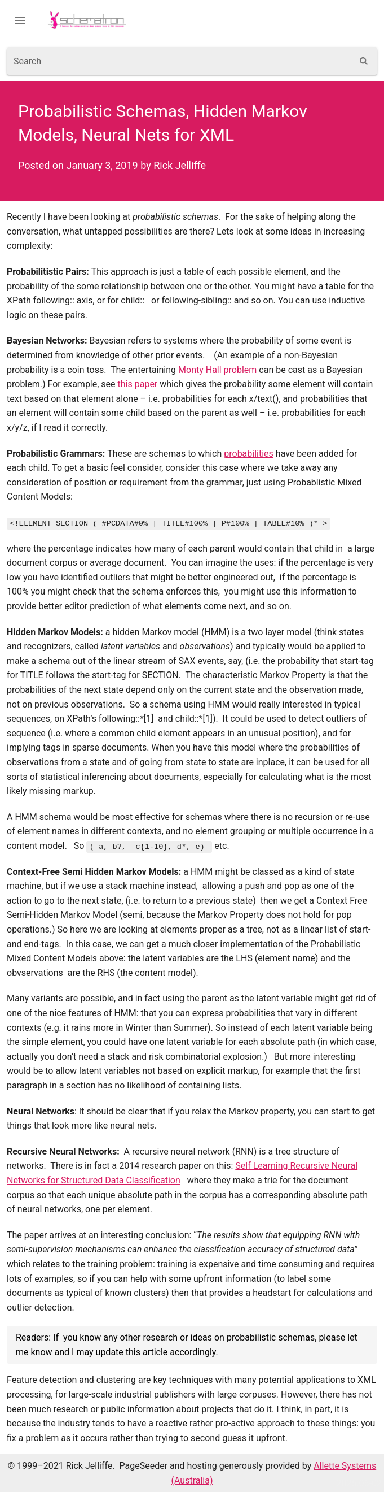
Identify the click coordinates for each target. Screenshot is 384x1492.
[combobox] (180, 61)
